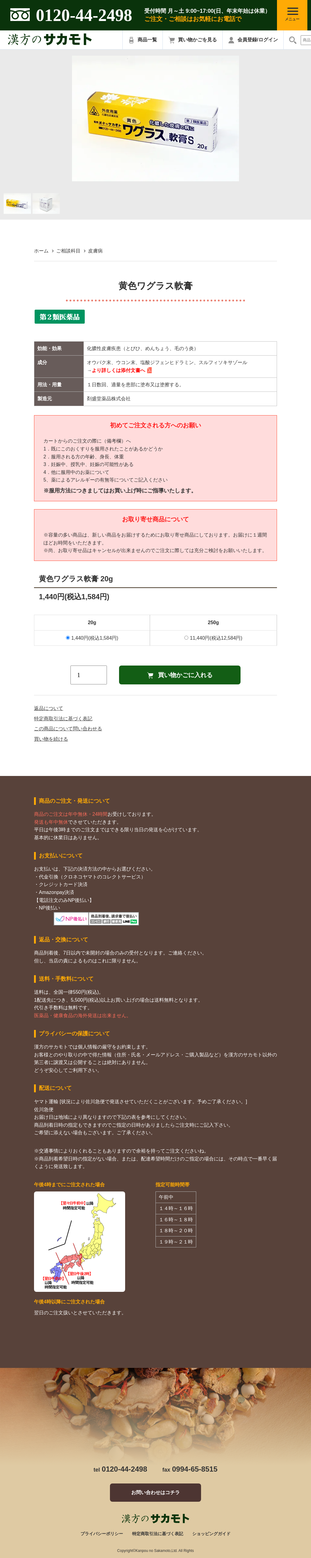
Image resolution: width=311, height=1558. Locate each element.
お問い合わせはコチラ (155, 1492)
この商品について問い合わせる (68, 728)
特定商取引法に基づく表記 (63, 718)
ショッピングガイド (211, 1533)
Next (244, 119)
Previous (67, 119)
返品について (48, 708)
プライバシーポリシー (101, 1533)
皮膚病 (95, 250)
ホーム (41, 250)
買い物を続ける (51, 739)
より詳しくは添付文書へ (118, 370)
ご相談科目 (68, 250)
